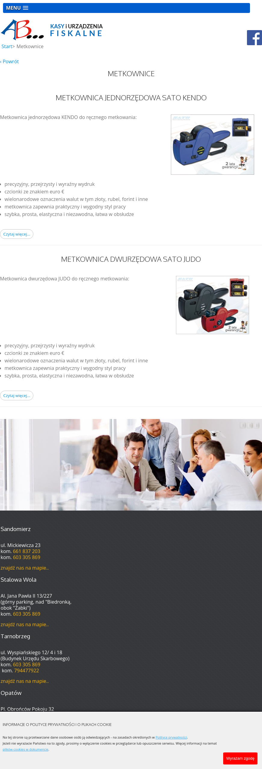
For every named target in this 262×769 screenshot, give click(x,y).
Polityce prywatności (171, 737)
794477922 (26, 670)
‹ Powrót (9, 61)
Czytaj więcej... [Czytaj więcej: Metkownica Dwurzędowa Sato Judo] (16, 395)
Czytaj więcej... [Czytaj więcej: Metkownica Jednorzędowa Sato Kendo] (16, 234)
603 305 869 (26, 557)
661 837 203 (26, 551)
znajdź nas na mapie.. (25, 567)
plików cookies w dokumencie (25, 749)
